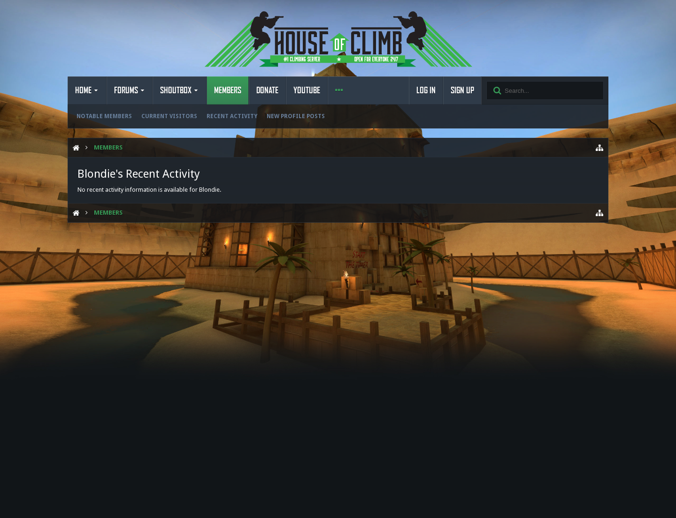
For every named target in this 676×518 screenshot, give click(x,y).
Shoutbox (176, 90)
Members (227, 90)
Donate (267, 90)
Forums (126, 90)
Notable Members (104, 116)
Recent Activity (232, 116)
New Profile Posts (296, 116)
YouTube (306, 90)
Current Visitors (169, 116)
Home (83, 90)
